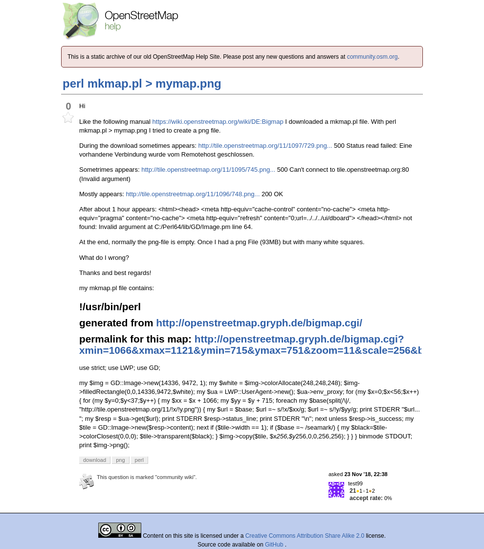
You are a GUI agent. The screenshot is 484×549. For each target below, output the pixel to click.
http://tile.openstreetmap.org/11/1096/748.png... (193, 194)
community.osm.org (372, 56)
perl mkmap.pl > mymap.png (142, 83)
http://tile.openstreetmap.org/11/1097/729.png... (265, 145)
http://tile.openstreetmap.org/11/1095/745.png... (208, 169)
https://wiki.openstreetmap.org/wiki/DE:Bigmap (218, 121)
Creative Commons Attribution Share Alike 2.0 (304, 535)
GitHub (275, 544)
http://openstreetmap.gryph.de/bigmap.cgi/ (259, 322)
